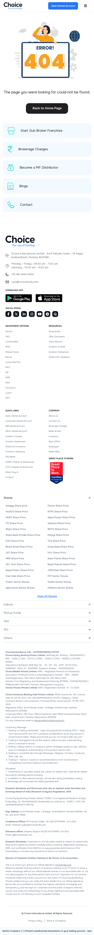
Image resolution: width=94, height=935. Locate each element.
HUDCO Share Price (17, 511)
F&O (7, 336)
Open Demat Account (16, 415)
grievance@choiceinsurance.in (49, 720)
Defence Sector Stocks (60, 587)
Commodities (12, 341)
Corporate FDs (12, 362)
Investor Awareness (15, 441)
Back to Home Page (47, 108)
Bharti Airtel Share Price (19, 546)
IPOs (7, 346)
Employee (54, 446)
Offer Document (57, 336)
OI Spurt (9, 477)
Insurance (10, 387)
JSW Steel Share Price (60, 570)
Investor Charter (57, 346)
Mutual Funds (12, 352)
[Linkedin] (24, 314)
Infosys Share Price (58, 535)
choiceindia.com (63, 864)
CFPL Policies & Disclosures (19, 467)
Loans (8, 392)
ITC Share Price (14, 523)
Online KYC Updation (59, 357)
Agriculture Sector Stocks (20, 587)
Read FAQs (54, 451)
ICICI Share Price (15, 540)
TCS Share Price (57, 540)
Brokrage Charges (58, 426)
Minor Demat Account (16, 431)
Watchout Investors (15, 446)
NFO (7, 397)
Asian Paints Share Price (61, 558)
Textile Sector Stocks (59, 581)
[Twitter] (16, 314)
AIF (7, 372)
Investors (53, 436)
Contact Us (54, 421)
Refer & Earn (55, 431)
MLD (7, 367)
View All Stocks (47, 596)
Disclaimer (10, 456)
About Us (53, 415)
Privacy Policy (35, 920)
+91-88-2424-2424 (22, 274)
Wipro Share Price (16, 529)
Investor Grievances (59, 352)
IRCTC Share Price (58, 529)
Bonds (8, 357)
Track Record (55, 341)
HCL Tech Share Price (18, 564)
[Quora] (55, 314)
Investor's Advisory (15, 451)
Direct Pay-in (12, 472)
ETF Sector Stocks (58, 576)
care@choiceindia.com (25, 282)
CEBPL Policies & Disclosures (19, 462)
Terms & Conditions (56, 920)
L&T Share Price (15, 552)
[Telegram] (47, 314)
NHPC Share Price (16, 517)
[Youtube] (40, 314)
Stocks (8, 331)
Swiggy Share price (16, 505)
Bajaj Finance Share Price (62, 564)
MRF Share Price (15, 558)
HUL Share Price (57, 552)
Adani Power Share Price (61, 517)
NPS (7, 382)
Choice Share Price (58, 505)
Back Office (54, 441)
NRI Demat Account (15, 426)
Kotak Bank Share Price (61, 546)
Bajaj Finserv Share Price (20, 570)
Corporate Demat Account (18, 421)
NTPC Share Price (57, 511)
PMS (7, 377)
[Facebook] (8, 314)
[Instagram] (32, 314)
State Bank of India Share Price (23, 535)
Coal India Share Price (18, 576)
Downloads (54, 331)
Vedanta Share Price (59, 523)
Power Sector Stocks (17, 581)
